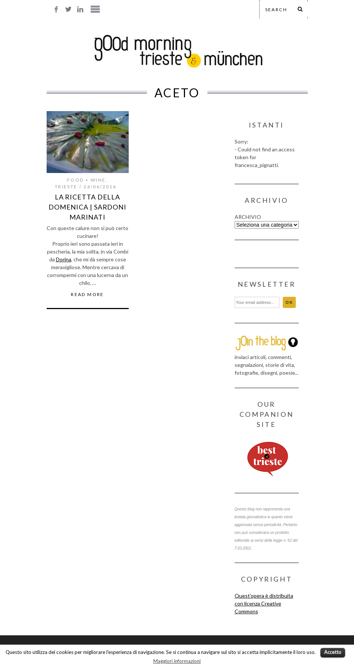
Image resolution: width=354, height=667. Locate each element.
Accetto (332, 652)
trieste (66, 186)
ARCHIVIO (248, 217)
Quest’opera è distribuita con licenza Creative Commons (264, 603)
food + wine (86, 180)
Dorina (63, 259)
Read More (87, 294)
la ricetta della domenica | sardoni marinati (87, 207)
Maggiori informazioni (177, 661)
